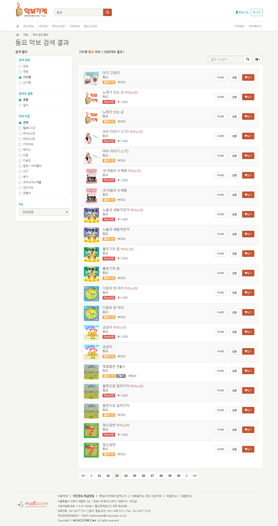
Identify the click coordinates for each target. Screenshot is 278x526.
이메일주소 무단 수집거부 (146, 496)
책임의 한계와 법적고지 (113, 496)
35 (134, 475)
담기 (248, 77)
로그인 (257, 12)
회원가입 (242, 12)
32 (108, 475)
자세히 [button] (220, 77)
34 (125, 475)
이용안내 (171, 496)
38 (161, 475)
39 (170, 475)
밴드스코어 (90, 26)
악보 (25, 34)
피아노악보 (58, 26)
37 (152, 475)
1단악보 (43, 26)
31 (99, 475)
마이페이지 (255, 26)
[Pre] (91, 475)
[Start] (83, 475)
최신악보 (28, 26)
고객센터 (239, 26)
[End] (194, 475)
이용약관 (63, 496)
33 (117, 475)
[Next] (186, 475)
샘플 (234, 77)
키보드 (25, 160)
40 (178, 475)
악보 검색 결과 (40, 34)
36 (143, 475)
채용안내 (186, 496)
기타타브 (74, 26)
